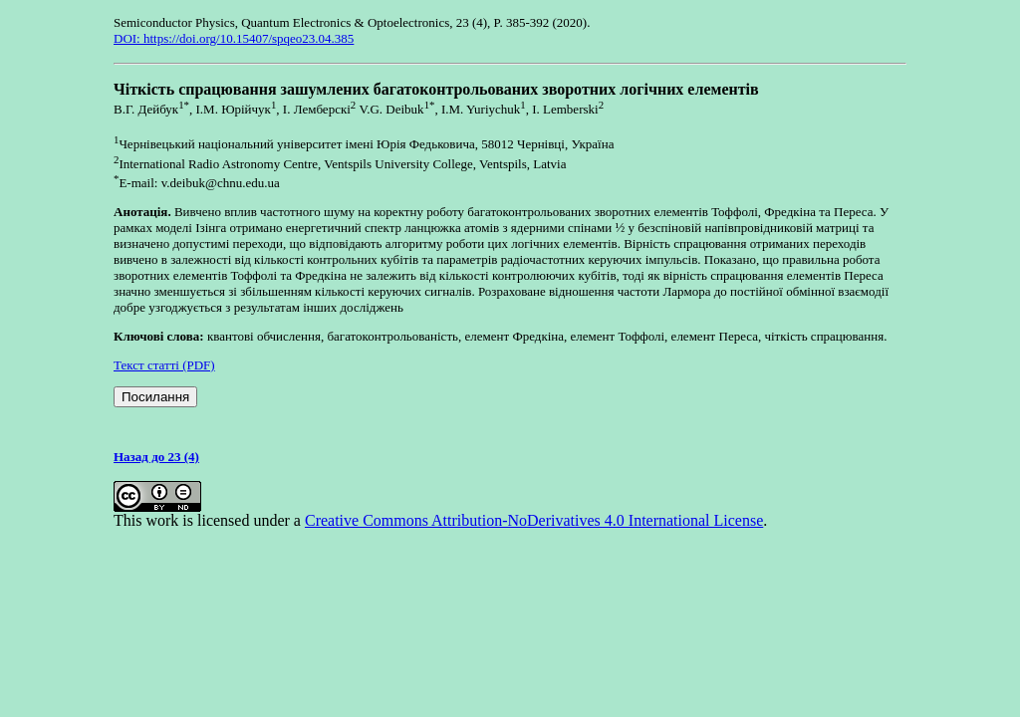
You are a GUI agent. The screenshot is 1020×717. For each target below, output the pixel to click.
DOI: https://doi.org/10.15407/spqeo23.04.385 (234, 38)
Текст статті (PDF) (164, 365)
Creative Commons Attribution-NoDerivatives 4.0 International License (534, 520)
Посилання (155, 396)
